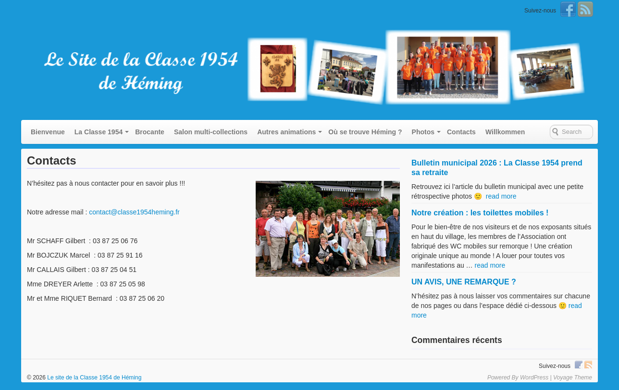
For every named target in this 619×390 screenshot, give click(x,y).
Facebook (568, 9)
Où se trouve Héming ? (365, 132)
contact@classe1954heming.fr (134, 212)
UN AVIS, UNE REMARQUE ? (463, 282)
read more (501, 196)
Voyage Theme (572, 377)
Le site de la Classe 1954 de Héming (93, 377)
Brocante (149, 132)
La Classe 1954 (98, 132)
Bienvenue (48, 132)
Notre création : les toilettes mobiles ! (479, 213)
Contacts (461, 132)
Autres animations (286, 132)
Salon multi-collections (211, 132)
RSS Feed (585, 9)
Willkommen (505, 132)
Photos (423, 132)
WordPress (534, 377)
